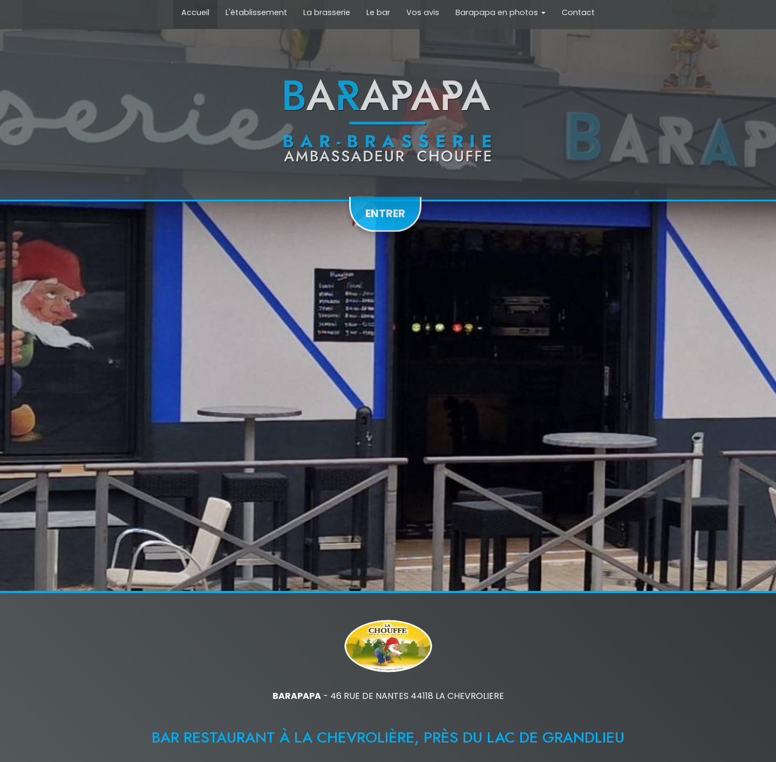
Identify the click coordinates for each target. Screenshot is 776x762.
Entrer (385, 210)
